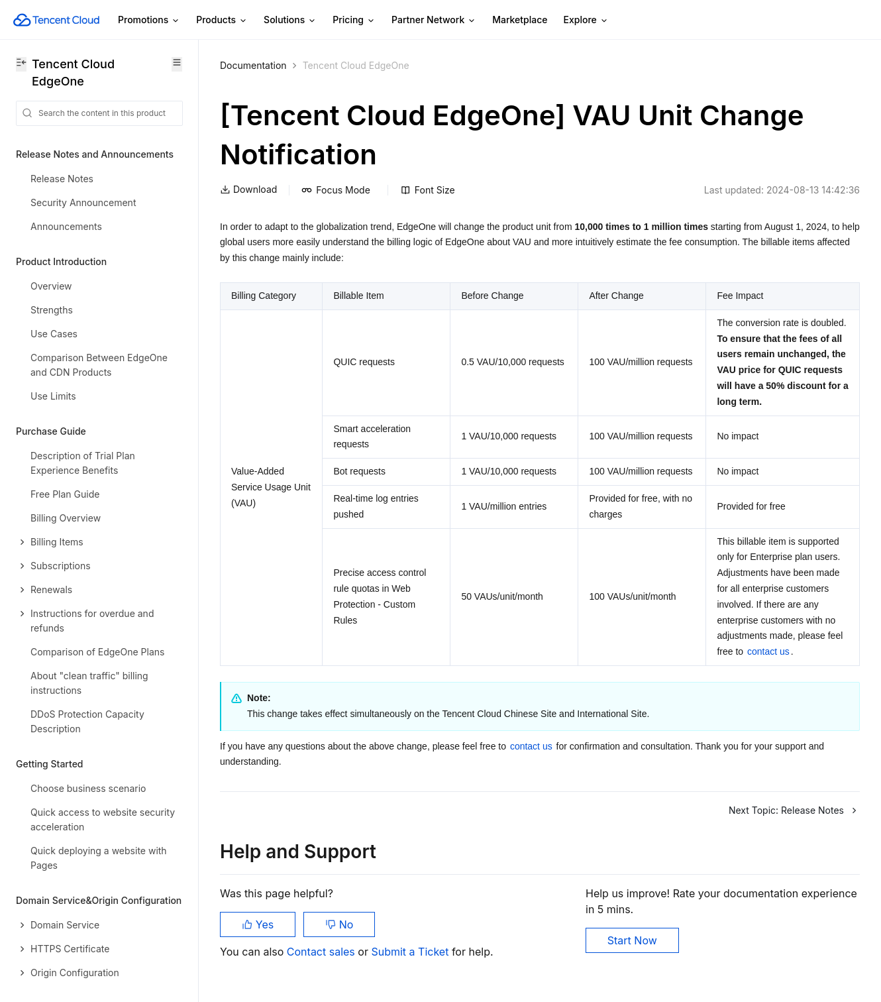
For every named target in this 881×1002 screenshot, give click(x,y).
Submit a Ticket (411, 951)
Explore (586, 20)
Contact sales (322, 951)
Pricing (354, 20)
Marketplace (519, 19)
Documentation (253, 65)
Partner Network (433, 20)
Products (222, 20)
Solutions (290, 20)
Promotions (149, 20)
